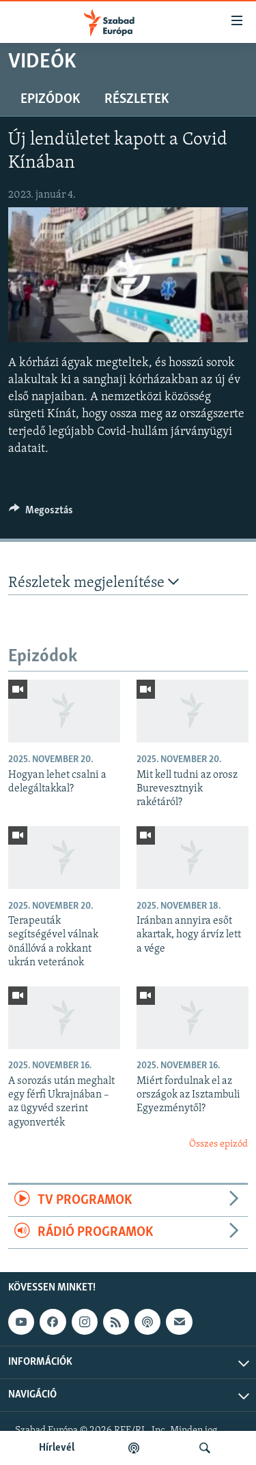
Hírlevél (56, 1448)
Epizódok (50, 99)
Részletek (136, 99)
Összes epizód (218, 1144)
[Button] (41, 513)
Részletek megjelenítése (93, 582)
